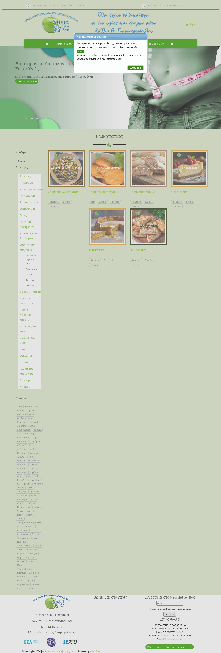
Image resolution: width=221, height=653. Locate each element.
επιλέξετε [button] (96, 55)
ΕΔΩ (80, 51)
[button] (135, 67)
